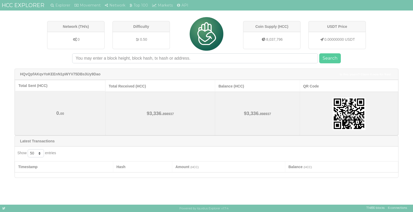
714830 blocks (375, 208)
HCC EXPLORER (23, 5)
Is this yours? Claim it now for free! (365, 74)
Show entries (36, 153)
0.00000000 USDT (339, 39)
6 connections (397, 208)
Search (330, 58)
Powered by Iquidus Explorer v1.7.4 (204, 208)
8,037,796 (274, 39)
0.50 (143, 39)
